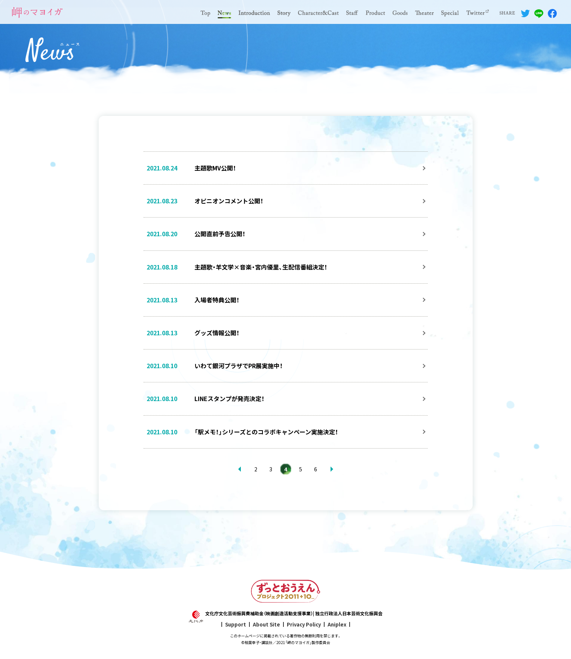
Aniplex (337, 624)
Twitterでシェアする (525, 13)
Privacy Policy (304, 624)
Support (235, 624)
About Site (266, 624)
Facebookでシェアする (552, 13)
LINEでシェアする (538, 13)
